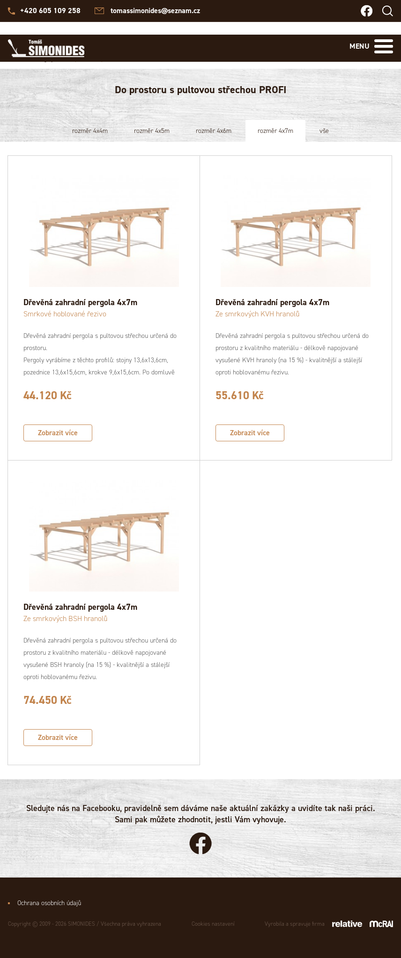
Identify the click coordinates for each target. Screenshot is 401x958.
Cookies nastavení (213, 924)
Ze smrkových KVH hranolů (257, 314)
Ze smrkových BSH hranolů (65, 618)
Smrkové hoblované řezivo (64, 314)
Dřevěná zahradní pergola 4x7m (80, 302)
